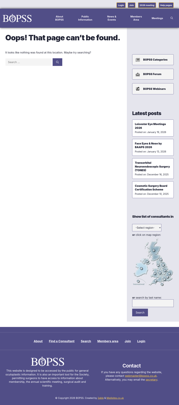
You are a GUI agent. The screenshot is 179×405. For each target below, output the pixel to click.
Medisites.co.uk (115, 398)
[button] (171, 18)
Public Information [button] (85, 18)
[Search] (57, 62)
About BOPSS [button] (59, 18)
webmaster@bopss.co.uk (141, 375)
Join (131, 5)
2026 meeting (147, 5)
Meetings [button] (157, 18)
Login (121, 5)
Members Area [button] (136, 18)
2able (101, 398)
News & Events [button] (111, 18)
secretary (151, 379)
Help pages (166, 5)
